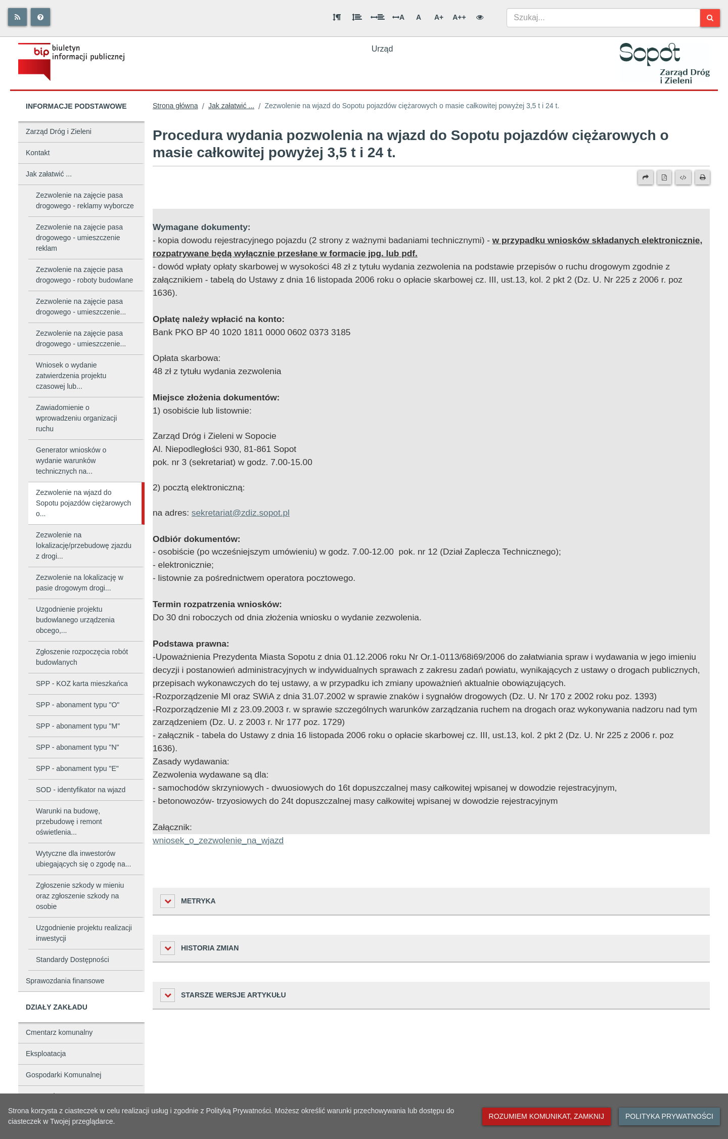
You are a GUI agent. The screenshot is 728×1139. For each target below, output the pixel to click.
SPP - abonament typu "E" (77, 768)
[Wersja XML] (683, 177)
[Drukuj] (702, 177)
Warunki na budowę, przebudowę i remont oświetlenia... (69, 821)
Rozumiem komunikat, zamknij (546, 1116)
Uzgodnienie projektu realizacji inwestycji (84, 933)
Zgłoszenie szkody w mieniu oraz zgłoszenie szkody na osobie (80, 895)
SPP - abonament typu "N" (77, 747)
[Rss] (17, 17)
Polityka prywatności (669, 1116)
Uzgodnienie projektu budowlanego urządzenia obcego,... (75, 619)
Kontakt (38, 153)
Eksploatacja (46, 1054)
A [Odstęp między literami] (398, 17)
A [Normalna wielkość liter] (418, 17)
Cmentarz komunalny (59, 1032)
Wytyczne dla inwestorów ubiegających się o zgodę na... (83, 858)
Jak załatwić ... (49, 174)
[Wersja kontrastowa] (480, 17)
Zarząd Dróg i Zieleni (59, 131)
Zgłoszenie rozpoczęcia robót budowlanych (82, 657)
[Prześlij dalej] (645, 177)
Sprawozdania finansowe (65, 981)
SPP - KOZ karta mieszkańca (82, 683)
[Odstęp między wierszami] (357, 17)
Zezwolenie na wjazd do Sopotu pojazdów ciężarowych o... (83, 503)
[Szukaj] (710, 18)
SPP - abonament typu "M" (78, 726)
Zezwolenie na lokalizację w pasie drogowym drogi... (79, 582)
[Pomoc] (40, 17)
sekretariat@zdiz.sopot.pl (241, 513)
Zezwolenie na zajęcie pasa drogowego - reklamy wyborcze (85, 200)
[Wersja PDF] (664, 177)
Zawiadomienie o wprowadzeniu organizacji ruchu (76, 418)
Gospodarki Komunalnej (63, 1075)
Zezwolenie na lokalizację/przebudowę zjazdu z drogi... (83, 545)
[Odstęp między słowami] (377, 17)
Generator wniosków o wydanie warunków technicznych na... (71, 460)
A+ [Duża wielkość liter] (438, 17)
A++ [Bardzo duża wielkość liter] (459, 17)
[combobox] (603, 18)
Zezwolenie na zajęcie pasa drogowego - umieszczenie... (81, 306)
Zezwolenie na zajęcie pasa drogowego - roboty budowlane (84, 274)
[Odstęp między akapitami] (337, 17)
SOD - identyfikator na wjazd (80, 790)
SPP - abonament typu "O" (77, 705)
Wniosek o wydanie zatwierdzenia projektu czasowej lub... (71, 375)
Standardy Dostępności (72, 959)
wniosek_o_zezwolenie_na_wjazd (218, 840)
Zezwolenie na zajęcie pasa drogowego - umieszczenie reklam (79, 237)
